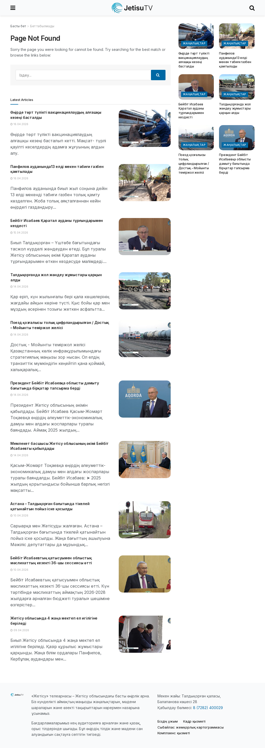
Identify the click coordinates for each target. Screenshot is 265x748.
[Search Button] (252, 8)
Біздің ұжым (167, 721)
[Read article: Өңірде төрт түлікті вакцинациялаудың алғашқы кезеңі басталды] (145, 128)
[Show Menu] (12, 8)
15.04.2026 (19, 232)
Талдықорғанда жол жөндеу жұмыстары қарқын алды (235, 108)
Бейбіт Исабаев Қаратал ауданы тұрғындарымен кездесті (191, 110)
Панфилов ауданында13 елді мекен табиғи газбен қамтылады (235, 59)
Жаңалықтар (194, 43)
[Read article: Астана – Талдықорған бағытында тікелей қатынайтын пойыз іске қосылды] (145, 519)
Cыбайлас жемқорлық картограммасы (190, 727)
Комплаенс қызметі (173, 733)
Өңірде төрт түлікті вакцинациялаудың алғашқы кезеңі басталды (193, 59)
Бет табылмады (42, 26)
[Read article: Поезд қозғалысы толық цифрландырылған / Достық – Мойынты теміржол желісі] (145, 338)
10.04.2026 (19, 515)
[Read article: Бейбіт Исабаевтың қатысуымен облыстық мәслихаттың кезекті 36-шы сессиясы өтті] (145, 574)
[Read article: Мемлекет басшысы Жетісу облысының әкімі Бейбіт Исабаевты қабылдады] (145, 459)
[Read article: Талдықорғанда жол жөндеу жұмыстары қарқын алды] (145, 290)
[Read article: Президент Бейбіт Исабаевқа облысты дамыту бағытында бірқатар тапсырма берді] (145, 399)
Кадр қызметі (194, 721)
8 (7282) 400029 (208, 707)
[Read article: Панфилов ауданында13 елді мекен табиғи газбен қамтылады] (145, 182)
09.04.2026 (19, 630)
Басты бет (18, 26)
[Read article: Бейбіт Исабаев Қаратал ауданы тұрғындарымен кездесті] (145, 236)
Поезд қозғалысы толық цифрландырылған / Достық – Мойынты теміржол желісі (193, 163)
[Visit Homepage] (132, 8)
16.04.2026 (19, 124)
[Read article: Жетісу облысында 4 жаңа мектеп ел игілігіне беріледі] (145, 634)
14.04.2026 (19, 286)
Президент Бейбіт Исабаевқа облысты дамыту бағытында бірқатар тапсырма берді (235, 163)
